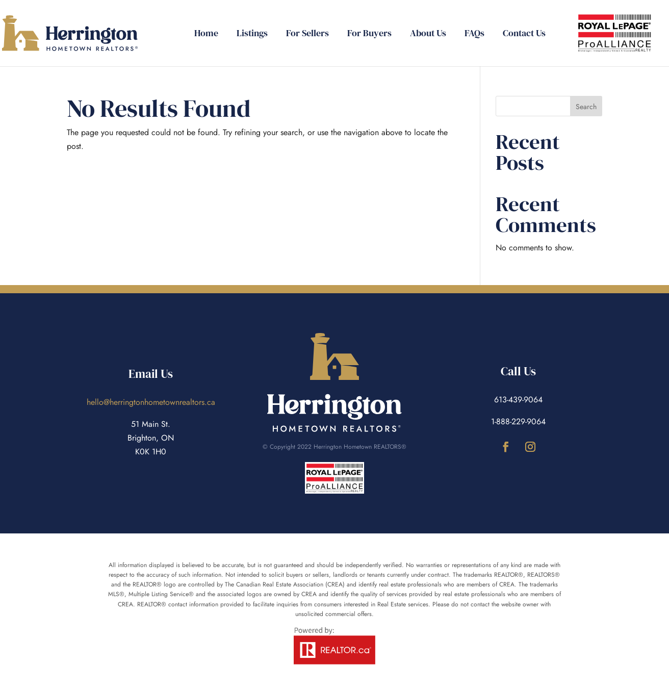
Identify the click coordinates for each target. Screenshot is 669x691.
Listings (252, 34)
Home (206, 34)
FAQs (474, 34)
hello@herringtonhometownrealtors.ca (151, 402)
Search (586, 106)
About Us (428, 34)
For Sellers (307, 34)
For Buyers (369, 34)
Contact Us (524, 34)
